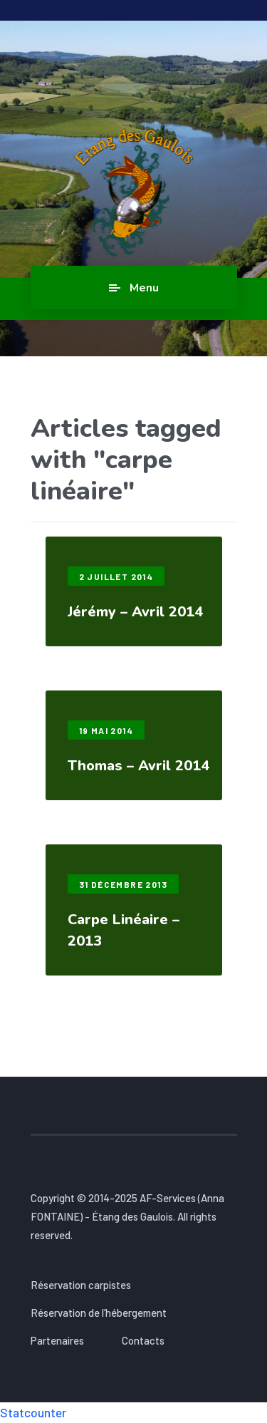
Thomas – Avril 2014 (138, 765)
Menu (144, 288)
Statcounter (33, 1412)
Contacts (143, 1340)
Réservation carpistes (81, 1284)
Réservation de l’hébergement (99, 1312)
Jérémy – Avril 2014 (135, 611)
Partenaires (57, 1340)
